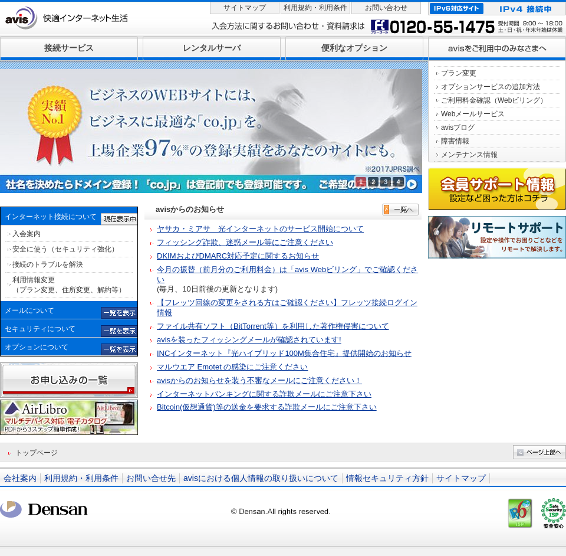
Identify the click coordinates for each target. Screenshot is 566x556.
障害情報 (455, 141)
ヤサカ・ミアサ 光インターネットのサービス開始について (260, 228)
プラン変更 (458, 73)
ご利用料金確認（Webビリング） (494, 100)
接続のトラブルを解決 (47, 264)
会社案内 (20, 478)
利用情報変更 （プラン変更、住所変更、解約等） (69, 285)
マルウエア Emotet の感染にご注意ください (232, 366)
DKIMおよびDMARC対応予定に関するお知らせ (238, 255)
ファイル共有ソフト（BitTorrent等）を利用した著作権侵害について (273, 326)
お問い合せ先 (151, 478)
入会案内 (26, 234)
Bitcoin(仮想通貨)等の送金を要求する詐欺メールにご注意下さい (267, 407)
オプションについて (36, 347)
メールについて (29, 310)
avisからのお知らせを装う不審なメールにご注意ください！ (259, 380)
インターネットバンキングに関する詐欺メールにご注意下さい (264, 394)
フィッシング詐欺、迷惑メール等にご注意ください (245, 242)
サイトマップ (244, 8)
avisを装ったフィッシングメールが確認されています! (249, 339)
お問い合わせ (386, 8)
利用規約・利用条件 (315, 8)
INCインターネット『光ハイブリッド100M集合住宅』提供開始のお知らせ (284, 353)
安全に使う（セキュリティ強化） (65, 249)
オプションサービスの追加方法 (490, 87)
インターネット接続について (51, 216)
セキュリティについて (40, 329)
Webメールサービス (473, 114)
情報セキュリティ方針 (387, 478)
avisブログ (458, 127)
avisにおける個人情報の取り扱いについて (260, 478)
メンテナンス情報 (469, 155)
